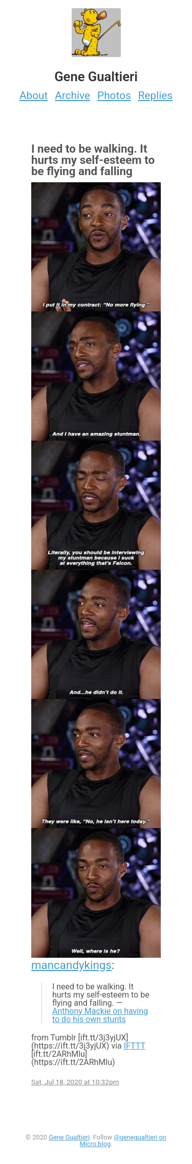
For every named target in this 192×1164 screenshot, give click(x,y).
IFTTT (134, 1046)
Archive (72, 95)
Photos (114, 95)
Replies (155, 95)
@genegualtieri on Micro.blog (122, 1140)
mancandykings (71, 965)
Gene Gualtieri (69, 1137)
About (33, 95)
